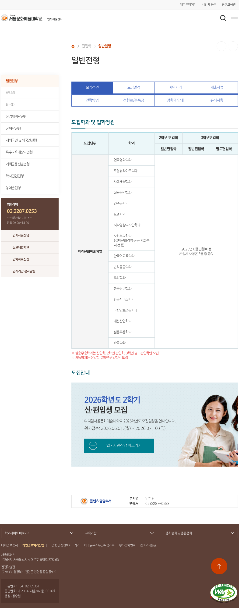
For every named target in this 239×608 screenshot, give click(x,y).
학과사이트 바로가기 (37, 533)
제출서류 (217, 87)
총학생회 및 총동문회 (198, 533)
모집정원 (92, 87)
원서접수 (10, 104)
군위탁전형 (13, 128)
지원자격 (175, 87)
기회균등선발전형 (18, 164)
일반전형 (12, 81)
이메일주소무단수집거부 (99, 545)
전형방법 (92, 100)
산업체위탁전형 (16, 116)
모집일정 (133, 87)
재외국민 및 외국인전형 (21, 140)
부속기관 (118, 533)
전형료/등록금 (133, 100)
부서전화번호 (127, 545)
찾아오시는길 (148, 545)
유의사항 (217, 100)
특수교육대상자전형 (19, 152)
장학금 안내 (175, 100)
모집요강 (10, 92)
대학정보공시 (9, 545)
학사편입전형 (15, 176)
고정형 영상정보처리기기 (64, 545)
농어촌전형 (13, 188)
